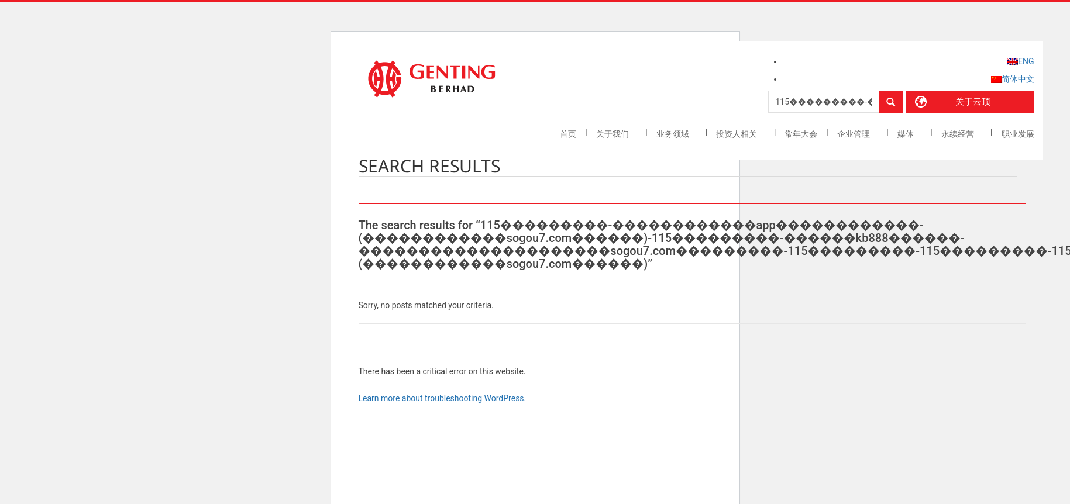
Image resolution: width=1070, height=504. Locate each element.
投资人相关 (737, 134)
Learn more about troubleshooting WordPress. (443, 398)
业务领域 (673, 134)
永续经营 (958, 134)
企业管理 (854, 134)
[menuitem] (1020, 61)
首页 (568, 134)
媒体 (906, 134)
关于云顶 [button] (972, 101)
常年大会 (801, 134)
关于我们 (613, 134)
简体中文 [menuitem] (1018, 79)
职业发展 (1018, 134)
